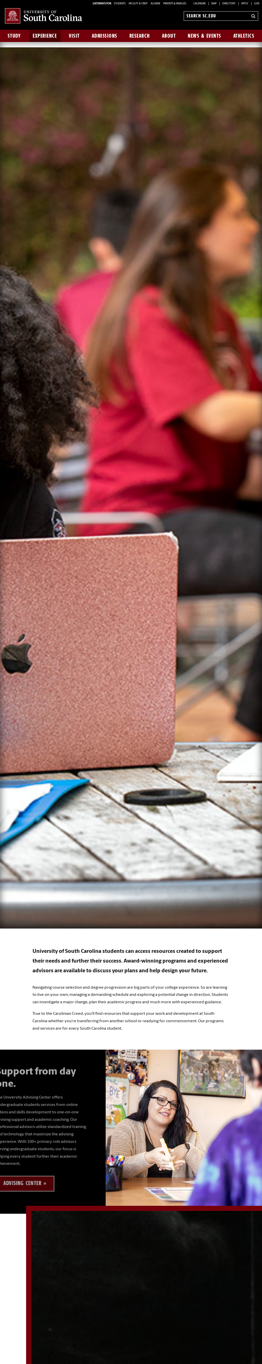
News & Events (204, 36)
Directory (229, 3)
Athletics (244, 36)
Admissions (104, 36)
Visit (74, 36)
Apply (244, 3)
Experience (45, 36)
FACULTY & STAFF (138, 3)
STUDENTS (120, 3)
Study (14, 36)
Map (214, 3)
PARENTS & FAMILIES (174, 3)
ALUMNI (155, 3)
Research (139, 36)
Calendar (199, 3)
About (169, 36)
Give (256, 3)
